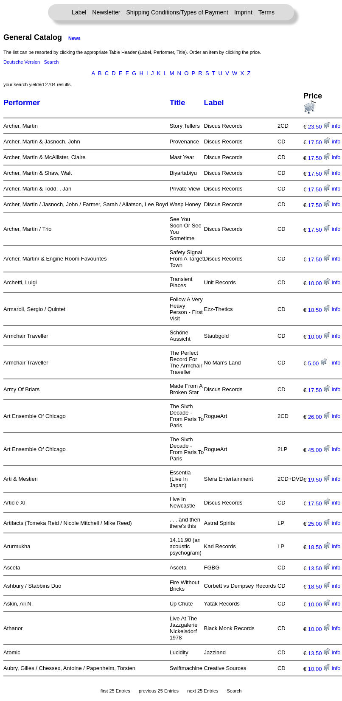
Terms (266, 12)
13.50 (319, 568)
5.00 (317, 363)
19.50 (319, 480)
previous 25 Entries (159, 690)
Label (79, 12)
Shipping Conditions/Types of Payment (177, 12)
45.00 (319, 450)
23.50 (319, 126)
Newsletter (106, 12)
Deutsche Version (21, 61)
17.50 (319, 142)
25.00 (319, 524)
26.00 (319, 417)
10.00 (319, 283)
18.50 (319, 310)
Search (51, 61)
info (336, 126)
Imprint (243, 12)
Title (177, 102)
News (74, 38)
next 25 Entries (202, 690)
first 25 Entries (115, 690)
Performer (21, 102)
